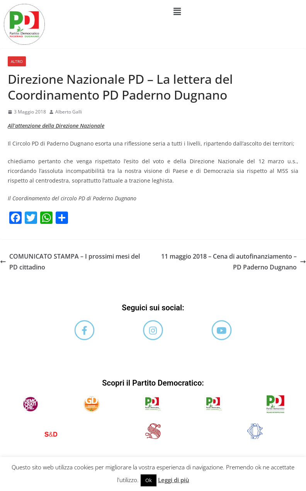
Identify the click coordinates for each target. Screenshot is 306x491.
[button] (177, 11)
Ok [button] (148, 480)
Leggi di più (173, 480)
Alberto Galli (68, 111)
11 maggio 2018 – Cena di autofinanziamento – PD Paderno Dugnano (233, 262)
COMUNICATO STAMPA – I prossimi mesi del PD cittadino (70, 262)
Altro (17, 61)
